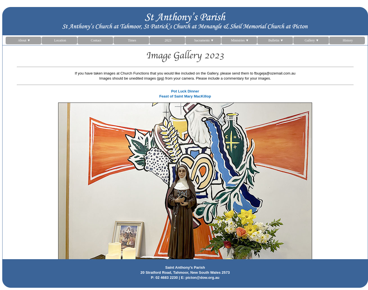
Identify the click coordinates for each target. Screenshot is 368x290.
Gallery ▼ (312, 40)
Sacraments (204, 40)
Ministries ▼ (240, 40)
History (348, 40)
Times (132, 40)
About (24, 40)
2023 (168, 40)
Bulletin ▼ (275, 40)
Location (60, 40)
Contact (96, 40)
